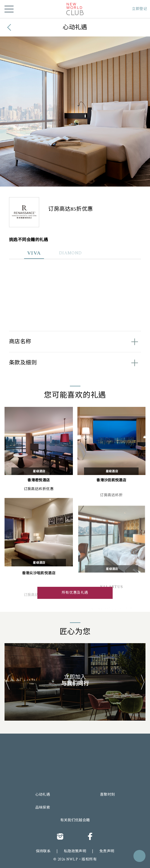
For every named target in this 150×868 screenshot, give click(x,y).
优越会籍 (82, 820)
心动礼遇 (42, 794)
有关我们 (67, 820)
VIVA (34, 253)
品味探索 (42, 807)
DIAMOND (70, 253)
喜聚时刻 (107, 794)
